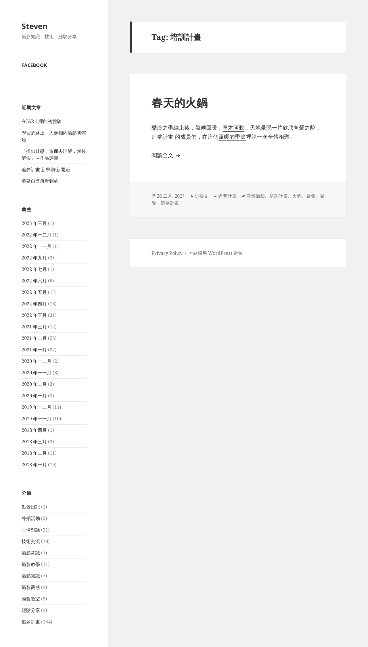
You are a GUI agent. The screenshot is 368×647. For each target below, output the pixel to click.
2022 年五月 (34, 292)
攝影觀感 (31, 587)
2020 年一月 (34, 395)
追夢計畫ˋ (171, 203)
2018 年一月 (34, 464)
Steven (35, 26)
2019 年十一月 (36, 418)
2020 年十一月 (36, 372)
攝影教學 (31, 564)
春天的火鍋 (180, 102)
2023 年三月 (34, 223)
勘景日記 (31, 507)
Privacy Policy (167, 253)
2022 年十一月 (36, 246)
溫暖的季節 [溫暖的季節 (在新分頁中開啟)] (232, 136)
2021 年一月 (34, 349)
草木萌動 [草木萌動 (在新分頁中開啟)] (233, 127)
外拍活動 (31, 518)
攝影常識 (31, 553)
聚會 (310, 196)
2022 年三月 (34, 315)
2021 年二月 (34, 338)
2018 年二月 (34, 453)
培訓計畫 (278, 196)
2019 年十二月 (36, 407)
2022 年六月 (34, 281)
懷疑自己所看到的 (40, 181)
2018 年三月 (34, 441)
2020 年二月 (34, 384)
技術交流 (31, 541)
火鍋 (297, 196)
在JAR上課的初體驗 (42, 121)
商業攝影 (255, 196)
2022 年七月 (34, 269)
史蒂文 (201, 196)
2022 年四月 (34, 304)
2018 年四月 (34, 430)
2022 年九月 (34, 258)
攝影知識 (31, 576)
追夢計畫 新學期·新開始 (46, 169)
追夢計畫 (31, 622)
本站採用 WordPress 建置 (216, 253)
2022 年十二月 (36, 235)
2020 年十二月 (36, 361)
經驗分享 (31, 610)
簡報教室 (31, 599)
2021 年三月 (34, 327)
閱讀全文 (167, 155)
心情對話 (31, 530)
